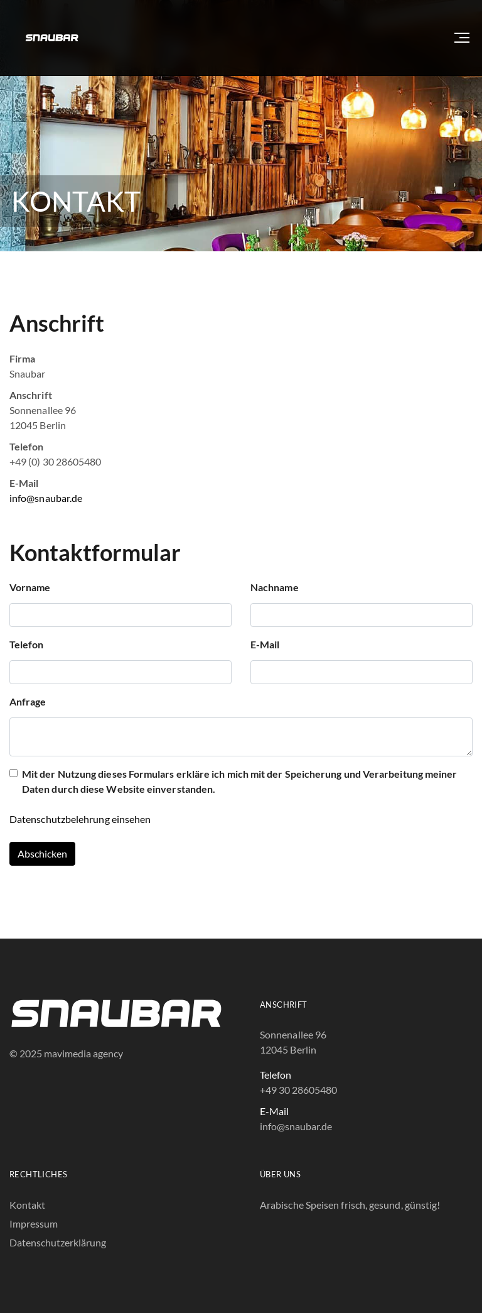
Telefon (26, 644)
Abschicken (42, 853)
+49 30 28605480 (298, 1090)
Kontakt (27, 1205)
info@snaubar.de (45, 498)
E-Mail (264, 644)
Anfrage (27, 701)
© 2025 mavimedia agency (66, 1053)
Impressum (33, 1223)
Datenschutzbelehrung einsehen (80, 819)
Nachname (274, 587)
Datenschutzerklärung (57, 1242)
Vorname (30, 587)
